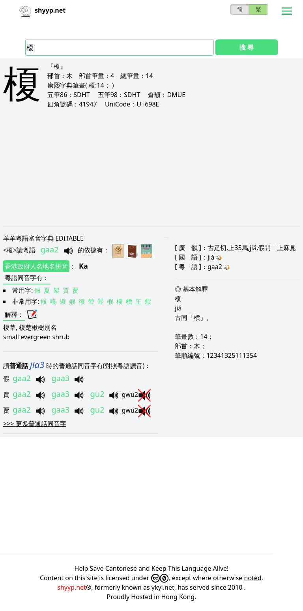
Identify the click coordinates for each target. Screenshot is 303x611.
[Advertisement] (151, 167)
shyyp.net (71, 587)
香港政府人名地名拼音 (36, 266)
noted (253, 578)
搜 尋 (246, 47)
